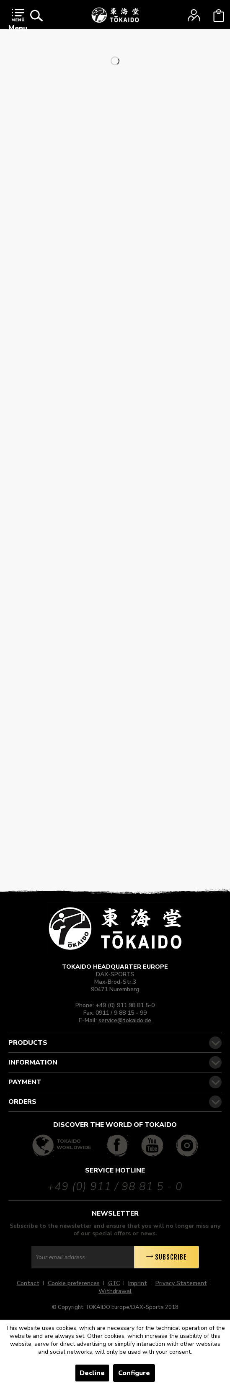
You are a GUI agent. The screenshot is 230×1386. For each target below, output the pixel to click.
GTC (114, 1283)
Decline (92, 1373)
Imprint (137, 1283)
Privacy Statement (181, 1283)
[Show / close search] (36, 15)
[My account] (194, 15)
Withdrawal (115, 1291)
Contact (28, 1283)
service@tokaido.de (124, 1020)
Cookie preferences (74, 1283)
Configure (134, 1373)
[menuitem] (17, 22)
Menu (17, 20)
